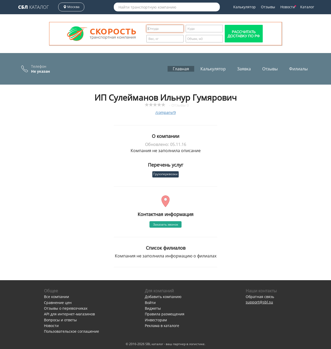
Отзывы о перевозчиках (65, 308)
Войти (150, 302)
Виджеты (153, 308)
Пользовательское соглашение (71, 331)
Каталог (33, 7)
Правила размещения (164, 313)
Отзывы (268, 6)
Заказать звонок (165, 224)
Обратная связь (260, 296)
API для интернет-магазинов (69, 313)
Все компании (56, 296)
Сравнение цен (58, 302)
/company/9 (165, 112)
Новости (288, 6)
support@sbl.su (259, 302)
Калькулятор (244, 6)
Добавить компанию (163, 296)
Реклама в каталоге (162, 325)
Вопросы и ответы (60, 319)
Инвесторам (156, 319)
